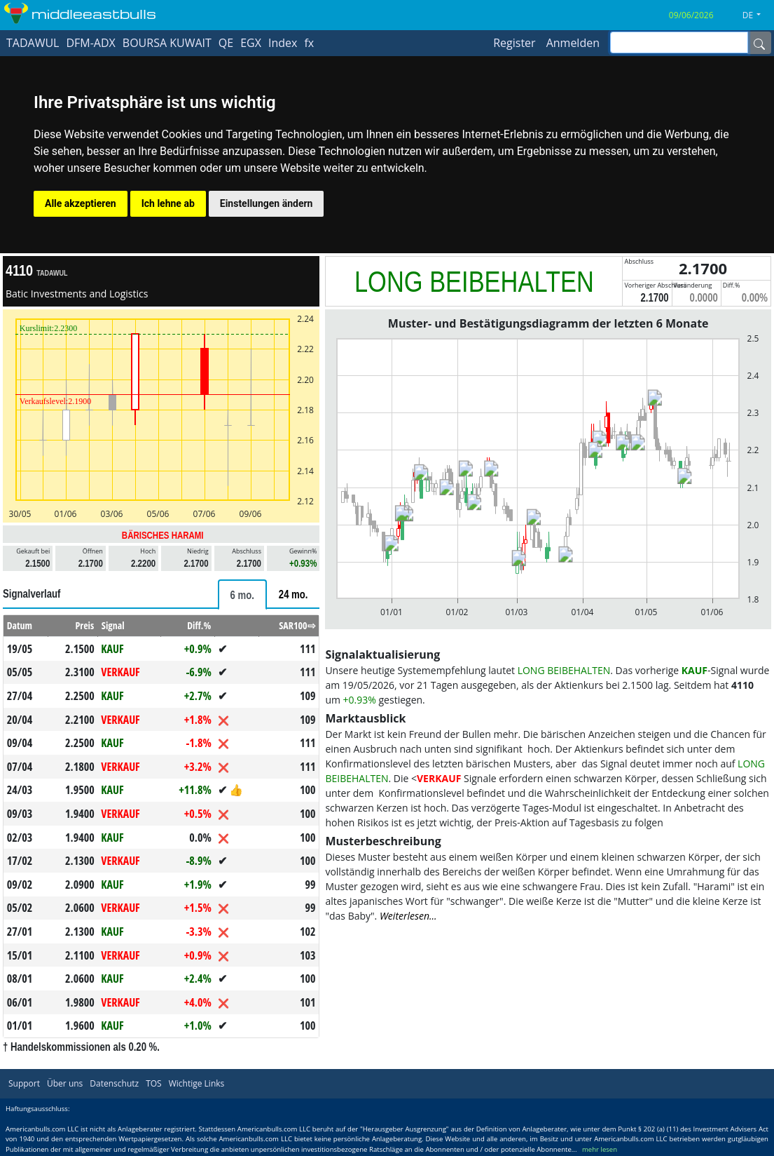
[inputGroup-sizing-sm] (679, 42)
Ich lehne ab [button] (168, 203)
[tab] (242, 594)
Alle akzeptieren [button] (80, 203)
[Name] (759, 43)
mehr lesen (599, 1149)
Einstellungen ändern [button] (266, 203)
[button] (756, 15)
